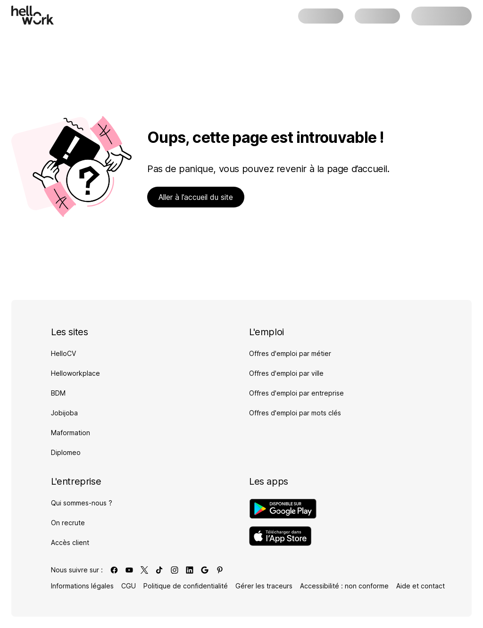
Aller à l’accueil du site (195, 197)
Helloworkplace (75, 373)
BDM (58, 393)
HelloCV (63, 353)
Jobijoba (64, 413)
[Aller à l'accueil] (32, 15)
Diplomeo (66, 452)
